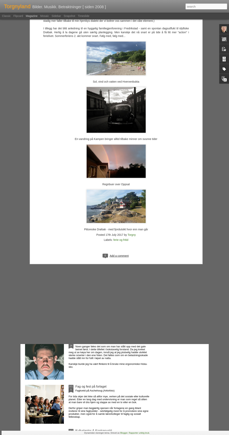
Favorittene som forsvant (92, 298)
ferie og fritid (120, 192)
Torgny (132, 187)
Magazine (32, 15)
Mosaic (44, 15)
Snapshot (69, 15)
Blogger (123, 433)
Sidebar (56, 15)
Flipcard (18, 15)
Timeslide (83, 15)
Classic (6, 15)
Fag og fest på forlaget (90, 386)
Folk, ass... (82, 342)
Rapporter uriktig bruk (139, 433)
